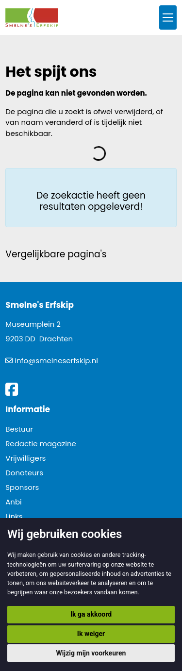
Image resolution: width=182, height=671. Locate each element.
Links (13, 516)
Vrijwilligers (25, 458)
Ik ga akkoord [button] (91, 614)
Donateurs (24, 473)
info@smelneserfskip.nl (56, 360)
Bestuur (19, 429)
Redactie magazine (40, 443)
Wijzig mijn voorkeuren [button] (91, 653)
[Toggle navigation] (168, 17)
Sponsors (22, 487)
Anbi (13, 502)
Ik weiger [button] (91, 633)
